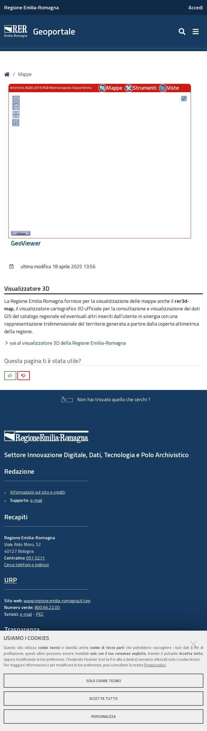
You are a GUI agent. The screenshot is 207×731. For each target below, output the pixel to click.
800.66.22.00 (47, 607)
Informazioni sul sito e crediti (37, 492)
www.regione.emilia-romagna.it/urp (57, 600)
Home (8, 74)
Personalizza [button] (103, 716)
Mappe (25, 74)
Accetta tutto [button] (103, 698)
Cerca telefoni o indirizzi (26, 564)
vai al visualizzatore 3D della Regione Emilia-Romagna (68, 343)
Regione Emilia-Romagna (31, 7)
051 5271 (35, 557)
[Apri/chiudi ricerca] (183, 31)
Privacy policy (155, 665)
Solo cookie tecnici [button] (103, 680)
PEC (40, 614)
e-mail (36, 500)
